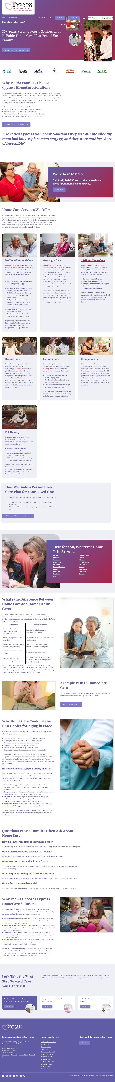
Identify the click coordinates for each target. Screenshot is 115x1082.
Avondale (56, 555)
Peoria (81, 558)
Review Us (14, 1055)
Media (110, 25)
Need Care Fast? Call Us (71, 704)
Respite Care (45, 1044)
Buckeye (56, 558)
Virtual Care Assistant (48, 1052)
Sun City (82, 567)
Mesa (55, 576)
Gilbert (55, 569)
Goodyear (56, 574)
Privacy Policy (23, 1055)
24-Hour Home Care (93, 260)
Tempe (81, 574)
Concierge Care (46, 1047)
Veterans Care (45, 1069)
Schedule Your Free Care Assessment (18, 516)
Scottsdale (83, 565)
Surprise (82, 572)
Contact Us (60, 18)
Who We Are (79, 25)
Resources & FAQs (46, 1057)
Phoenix (82, 560)
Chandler (56, 565)
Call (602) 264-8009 (45, 18)
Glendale (56, 572)
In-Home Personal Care (48, 1042)
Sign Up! (84, 1043)
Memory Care (45, 1066)
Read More (9, 1006)
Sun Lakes (83, 569)
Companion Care (46, 1064)
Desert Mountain (59, 567)
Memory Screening (47, 1054)
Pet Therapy (44, 1049)
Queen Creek (84, 562)
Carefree (56, 560)
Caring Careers (90, 25)
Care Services (66, 25)
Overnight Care (46, 1059)
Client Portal (74, 18)
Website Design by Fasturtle (104, 1076)
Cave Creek (57, 562)
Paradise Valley (85, 555)
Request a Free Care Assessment (16, 50)
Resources (101, 25)
